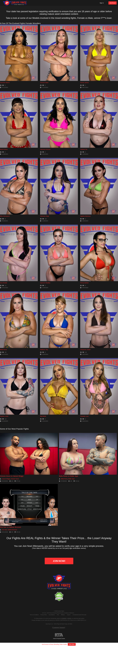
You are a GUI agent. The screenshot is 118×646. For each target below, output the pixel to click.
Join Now (71, 644)
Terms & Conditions (34, 614)
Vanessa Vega (44, 216)
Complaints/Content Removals (79, 614)
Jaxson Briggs (6, 479)
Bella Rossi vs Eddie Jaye (68, 476)
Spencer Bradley (45, 283)
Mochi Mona (4, 149)
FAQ (58, 614)
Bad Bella (43, 416)
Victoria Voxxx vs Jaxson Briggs (11, 476)
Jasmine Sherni (4, 82)
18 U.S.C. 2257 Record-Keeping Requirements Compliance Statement (58, 612)
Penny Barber (84, 283)
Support (69, 614)
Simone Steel (44, 82)
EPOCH (69, 618)
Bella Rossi (3, 349)
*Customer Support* (58, 627)
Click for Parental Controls (59, 636)
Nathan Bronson (12, 529)
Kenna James (84, 82)
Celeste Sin (83, 149)
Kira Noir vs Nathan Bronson (10, 527)
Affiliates (63, 614)
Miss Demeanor (5, 216)
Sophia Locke (4, 416)
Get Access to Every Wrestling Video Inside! (54, 644)
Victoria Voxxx (15, 479)
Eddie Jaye (71, 479)
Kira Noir (4, 529)
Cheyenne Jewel (85, 349)
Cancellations (52, 614)
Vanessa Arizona (45, 149)
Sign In (102, 3)
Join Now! (113, 3)
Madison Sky (44, 349)
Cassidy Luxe (84, 416)
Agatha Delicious (85, 216)
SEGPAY (64, 618)
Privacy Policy (43, 614)
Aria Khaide (3, 283)
